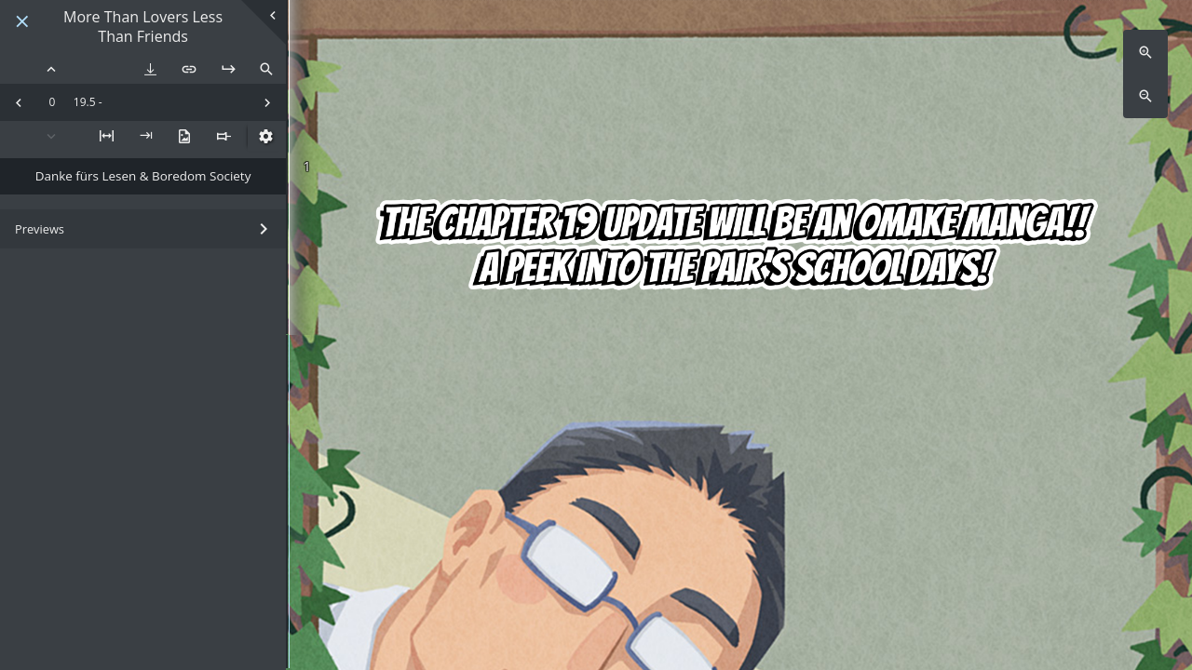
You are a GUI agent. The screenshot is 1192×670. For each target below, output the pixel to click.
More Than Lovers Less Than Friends (143, 27)
